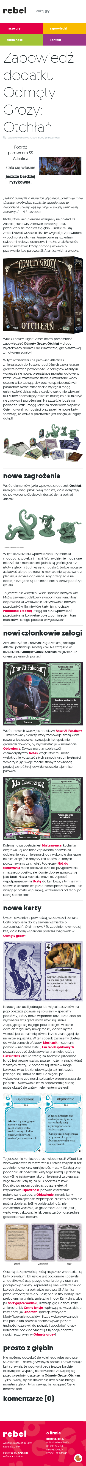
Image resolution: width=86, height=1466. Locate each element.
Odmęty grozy (14, 936)
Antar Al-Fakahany (69, 731)
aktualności (15, 40)
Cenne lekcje (33, 1308)
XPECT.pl (23, 1453)
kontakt (55, 40)
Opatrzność (30, 1190)
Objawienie (45, 1195)
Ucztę (37, 881)
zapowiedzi (58, 28)
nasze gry (14, 28)
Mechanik (50, 1043)
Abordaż (30, 1312)
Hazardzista (11, 1056)
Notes (33, 753)
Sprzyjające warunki (22, 1303)
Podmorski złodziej (17, 611)
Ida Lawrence (51, 845)
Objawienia (11, 749)
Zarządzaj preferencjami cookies (78, 1457)
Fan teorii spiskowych (58, 1047)
